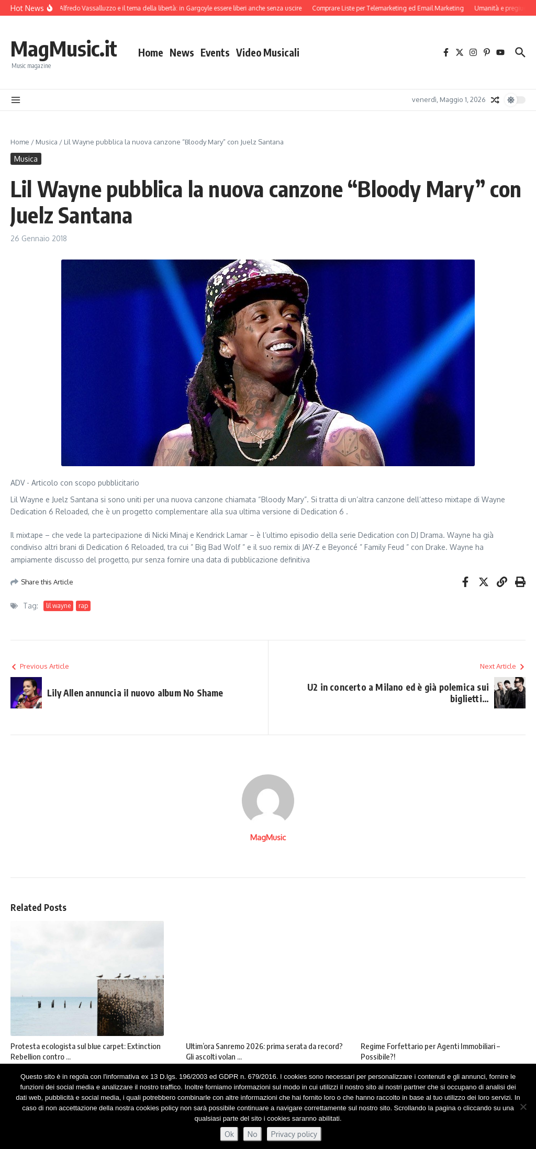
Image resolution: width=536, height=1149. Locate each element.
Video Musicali (267, 52)
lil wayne (58, 606)
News (182, 52)
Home (150, 52)
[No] (523, 1106)
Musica (47, 142)
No (253, 1134)
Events (215, 52)
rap (83, 606)
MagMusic (268, 837)
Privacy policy (294, 1134)
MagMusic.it (63, 48)
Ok (229, 1134)
